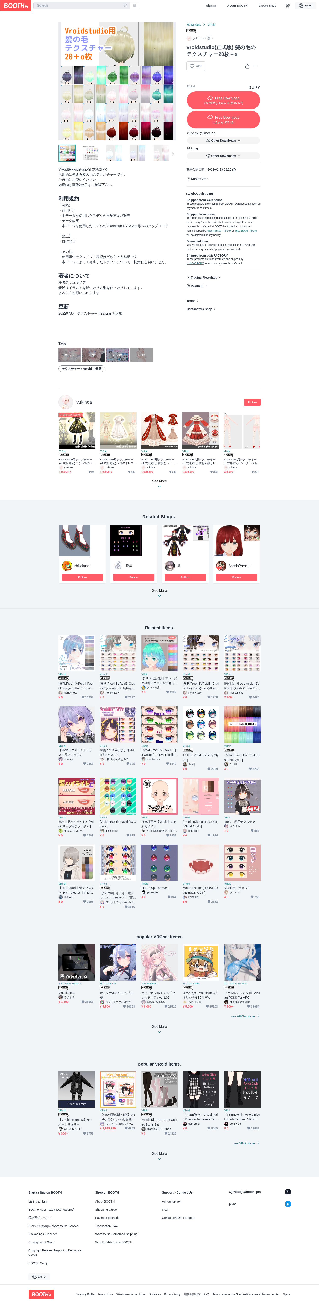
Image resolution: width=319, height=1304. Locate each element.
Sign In (211, 5)
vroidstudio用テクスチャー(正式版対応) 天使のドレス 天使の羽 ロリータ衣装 (118, 461)
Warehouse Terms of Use (130, 1294)
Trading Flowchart (204, 277)
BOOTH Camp (38, 1263)
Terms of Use (105, 1294)
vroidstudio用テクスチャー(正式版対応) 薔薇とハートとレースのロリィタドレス (159, 461)
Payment (197, 285)
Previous (61, 81)
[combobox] (81, 5)
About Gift (198, 179)
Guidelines (155, 1294)
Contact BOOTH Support (178, 1217)
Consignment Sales (41, 1242)
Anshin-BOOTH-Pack (219, 230)
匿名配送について (40, 1217)
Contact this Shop (199, 309)
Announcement (172, 1201)
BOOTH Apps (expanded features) (51, 1209)
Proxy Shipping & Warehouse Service (53, 1226)
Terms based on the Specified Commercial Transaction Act (246, 1294)
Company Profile (84, 1294)
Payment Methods (107, 1217)
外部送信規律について (196, 1294)
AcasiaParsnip (239, 566)
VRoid (211, 24)
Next (172, 81)
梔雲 (129, 566)
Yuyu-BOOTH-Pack (246, 230)
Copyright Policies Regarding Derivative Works (54, 1253)
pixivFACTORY (195, 263)
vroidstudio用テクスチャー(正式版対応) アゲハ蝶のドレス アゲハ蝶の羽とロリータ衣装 (77, 461)
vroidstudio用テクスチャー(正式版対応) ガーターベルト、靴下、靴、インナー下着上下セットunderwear (240, 461)
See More (159, 594)
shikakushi (82, 566)
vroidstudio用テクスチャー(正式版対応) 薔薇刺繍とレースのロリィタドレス (200, 461)
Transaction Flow (106, 1226)
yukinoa (84, 402)
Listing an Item (38, 1201)
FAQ (165, 1209)
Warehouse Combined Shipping (116, 1234)
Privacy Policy (172, 1294)
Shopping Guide (106, 1209)
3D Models (193, 24)
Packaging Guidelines (42, 1234)
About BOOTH (237, 5)
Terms (190, 301)
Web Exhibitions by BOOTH (113, 1242)
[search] (125, 6)
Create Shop (267, 5)
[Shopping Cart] (287, 5)
